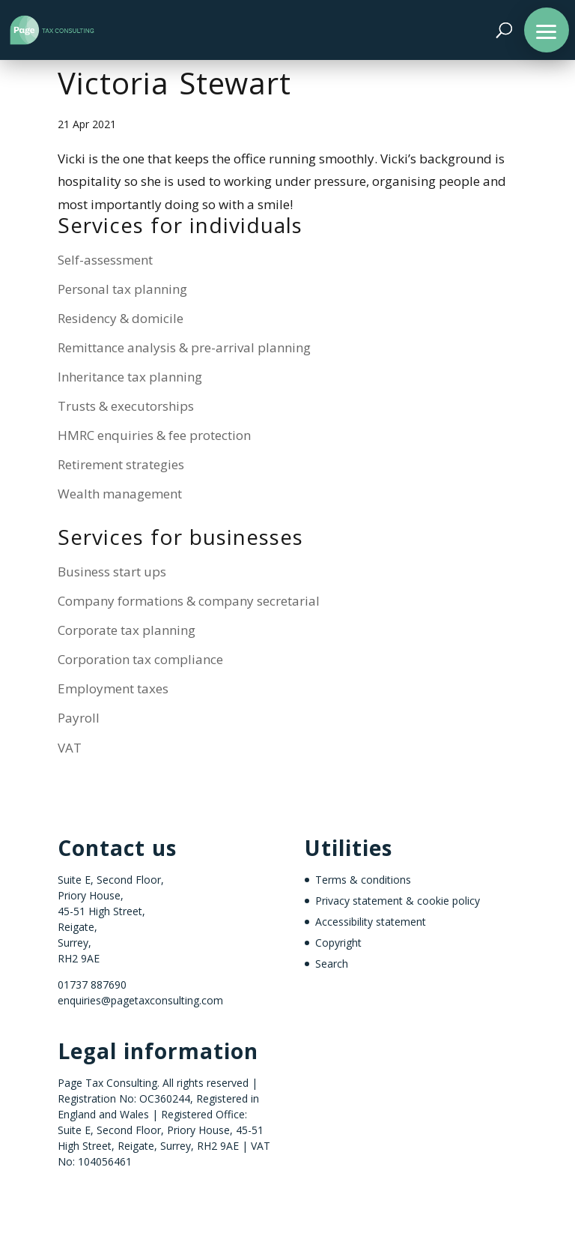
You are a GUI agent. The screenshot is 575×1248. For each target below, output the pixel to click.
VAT (70, 747)
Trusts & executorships (126, 406)
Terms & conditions (363, 879)
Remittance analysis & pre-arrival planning (184, 347)
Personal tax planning (122, 289)
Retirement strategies (121, 464)
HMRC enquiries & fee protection (154, 435)
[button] (546, 29)
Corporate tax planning (126, 630)
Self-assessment (105, 259)
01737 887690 (92, 984)
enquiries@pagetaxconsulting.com (140, 1000)
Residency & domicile (120, 318)
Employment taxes (113, 688)
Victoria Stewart (174, 88)
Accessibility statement (370, 921)
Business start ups (112, 571)
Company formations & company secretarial (189, 600)
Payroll (79, 717)
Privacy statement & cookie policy (397, 900)
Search (331, 963)
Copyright (338, 942)
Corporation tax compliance (140, 659)
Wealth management (120, 493)
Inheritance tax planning (130, 376)
